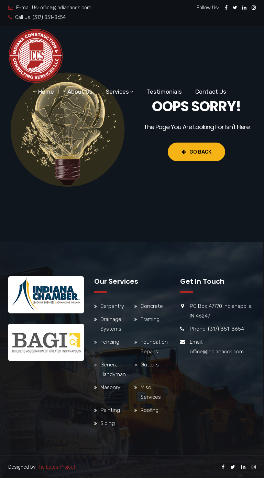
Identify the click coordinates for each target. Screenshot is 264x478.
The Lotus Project (56, 467)
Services (117, 91)
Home (46, 91)
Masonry (110, 387)
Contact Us (210, 91)
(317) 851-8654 (49, 17)
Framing (150, 319)
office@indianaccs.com (65, 8)
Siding (107, 423)
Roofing (149, 410)
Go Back (196, 152)
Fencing (109, 342)
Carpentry (112, 306)
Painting (110, 410)
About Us (79, 91)
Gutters (150, 365)
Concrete (152, 306)
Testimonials (164, 91)
